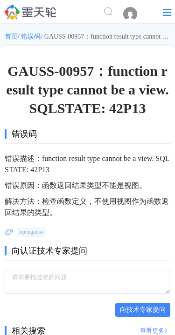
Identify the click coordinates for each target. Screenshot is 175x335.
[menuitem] (135, 14)
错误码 (31, 36)
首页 (11, 36)
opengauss (31, 231)
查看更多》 (155, 330)
